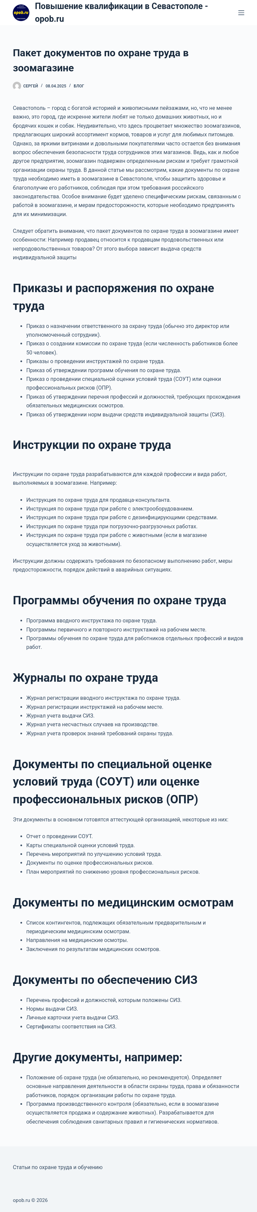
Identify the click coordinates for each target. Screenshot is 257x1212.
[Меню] (241, 13)
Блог (79, 86)
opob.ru (21, 1200)
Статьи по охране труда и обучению (57, 1167)
